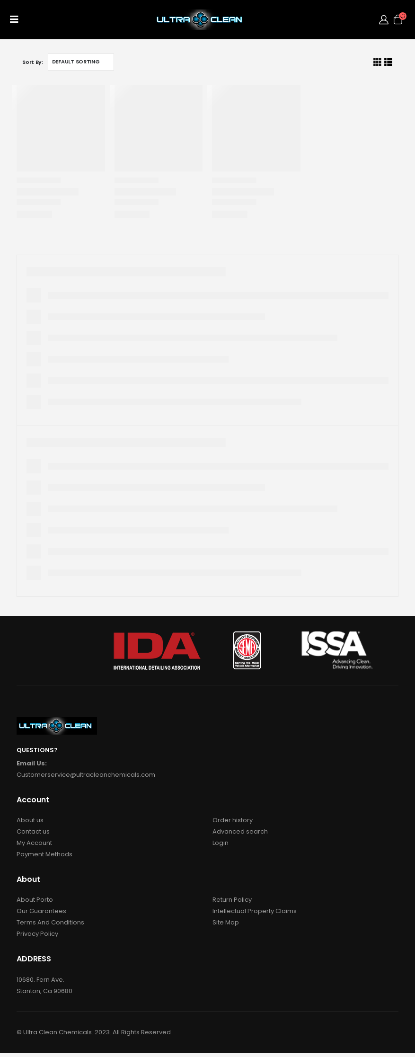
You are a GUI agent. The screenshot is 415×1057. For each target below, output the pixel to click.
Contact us (33, 831)
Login (220, 842)
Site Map (225, 922)
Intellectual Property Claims (254, 910)
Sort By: (32, 62)
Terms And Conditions (50, 922)
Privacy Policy (37, 933)
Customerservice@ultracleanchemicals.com (86, 774)
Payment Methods (44, 854)
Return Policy (232, 899)
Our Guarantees (41, 910)
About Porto (35, 899)
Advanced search (240, 831)
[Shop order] (81, 62)
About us (30, 820)
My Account (34, 842)
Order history (232, 820)
